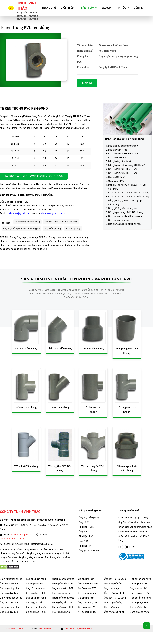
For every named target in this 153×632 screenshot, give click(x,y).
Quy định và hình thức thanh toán (134, 522)
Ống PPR (83, 541)
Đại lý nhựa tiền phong (11, 579)
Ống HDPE (84, 522)
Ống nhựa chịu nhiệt (114, 593)
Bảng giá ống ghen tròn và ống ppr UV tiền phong (127, 202)
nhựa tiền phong (53, 228)
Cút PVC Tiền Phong (26, 348)
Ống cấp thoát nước (36, 588)
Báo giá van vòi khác (118, 220)
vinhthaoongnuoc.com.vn (53, 213)
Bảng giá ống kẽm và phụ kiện (123, 208)
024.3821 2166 (14, 628)
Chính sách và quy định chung (133, 517)
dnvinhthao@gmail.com (18, 213)
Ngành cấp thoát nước (63, 579)
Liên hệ (138, 7)
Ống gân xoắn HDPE (89, 550)
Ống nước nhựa (111, 588)
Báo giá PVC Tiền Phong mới (122, 173)
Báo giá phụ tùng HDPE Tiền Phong (125, 212)
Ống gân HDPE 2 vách (115, 579)
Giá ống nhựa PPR (139, 583)
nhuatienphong (72, 228)
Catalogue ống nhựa (10, 588)
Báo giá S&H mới (116, 177)
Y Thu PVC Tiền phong (26, 466)
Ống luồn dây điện (9, 593)
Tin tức (122, 7)
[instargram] (133, 547)
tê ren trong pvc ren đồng (27, 221)
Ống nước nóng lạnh (88, 583)
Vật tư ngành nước (87, 593)
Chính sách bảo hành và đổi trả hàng (133, 538)
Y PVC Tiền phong (59, 407)
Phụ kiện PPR (85, 545)
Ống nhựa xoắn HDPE (62, 588)
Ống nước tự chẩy (139, 588)
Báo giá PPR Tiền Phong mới (122, 169)
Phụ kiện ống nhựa (61, 593)
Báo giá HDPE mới (117, 157)
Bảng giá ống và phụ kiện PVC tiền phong (128, 192)
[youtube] (127, 547)
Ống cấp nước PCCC (10, 583)
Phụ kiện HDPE (86, 527)
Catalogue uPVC (116, 181)
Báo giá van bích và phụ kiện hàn (124, 224)
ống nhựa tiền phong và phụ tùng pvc (21, 228)
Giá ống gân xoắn (34, 583)
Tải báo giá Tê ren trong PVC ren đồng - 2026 (34, 176)
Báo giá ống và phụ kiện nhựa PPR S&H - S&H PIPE (128, 187)
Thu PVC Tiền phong (93, 348)
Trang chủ (49, 7)
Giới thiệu (68, 7)
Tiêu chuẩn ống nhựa (140, 579)
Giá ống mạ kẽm (86, 579)
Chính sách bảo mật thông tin (133, 531)
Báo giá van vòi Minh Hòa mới (123, 153)
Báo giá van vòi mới (118, 149)
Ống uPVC (84, 531)
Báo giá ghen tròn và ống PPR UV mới (126, 165)
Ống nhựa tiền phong (89, 517)
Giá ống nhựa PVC (87, 588)
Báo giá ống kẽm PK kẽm (120, 161)
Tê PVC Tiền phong (26, 407)
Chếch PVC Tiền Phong (60, 348)
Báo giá (106, 7)
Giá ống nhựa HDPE (36, 593)
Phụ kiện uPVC (86, 536)
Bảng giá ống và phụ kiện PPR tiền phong (128, 196)
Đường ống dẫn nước (62, 583)
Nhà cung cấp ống (113, 583)
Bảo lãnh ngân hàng (36, 579)
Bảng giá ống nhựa (139, 593)
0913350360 (45, 628)
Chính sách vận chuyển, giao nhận (135, 527)
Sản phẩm (89, 7)
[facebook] (120, 547)
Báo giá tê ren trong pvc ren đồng (61, 221)
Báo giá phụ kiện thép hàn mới (123, 145)
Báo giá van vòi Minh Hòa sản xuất (125, 216)
